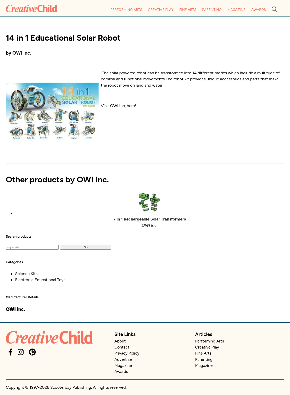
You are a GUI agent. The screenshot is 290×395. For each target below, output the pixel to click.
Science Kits (26, 273)
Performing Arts (126, 10)
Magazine (236, 10)
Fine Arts (187, 10)
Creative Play (161, 10)
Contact (121, 347)
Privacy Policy (126, 353)
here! (131, 105)
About (120, 341)
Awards (258, 10)
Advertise (123, 359)
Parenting (212, 10)
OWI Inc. (22, 53)
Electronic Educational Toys (40, 279)
